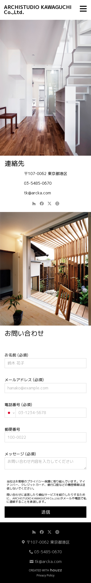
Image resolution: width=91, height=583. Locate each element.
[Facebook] (42, 203)
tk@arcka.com (37, 193)
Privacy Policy (46, 575)
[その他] (57, 203)
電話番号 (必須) (46, 410)
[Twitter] (49, 203)
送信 (45, 512)
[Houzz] (34, 203)
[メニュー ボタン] (83, 9)
